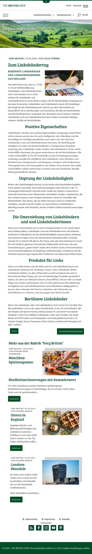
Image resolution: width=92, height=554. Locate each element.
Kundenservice (66, 14)
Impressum (49, 519)
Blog (85, 5)
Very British (16, 58)
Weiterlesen (14, 399)
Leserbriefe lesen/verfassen (70, 331)
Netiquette (46, 522)
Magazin (77, 5)
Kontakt (66, 519)
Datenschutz (31, 519)
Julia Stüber (52, 58)
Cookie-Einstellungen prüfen (76, 548)
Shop (68, 5)
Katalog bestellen (44, 14)
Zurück (14, 331)
